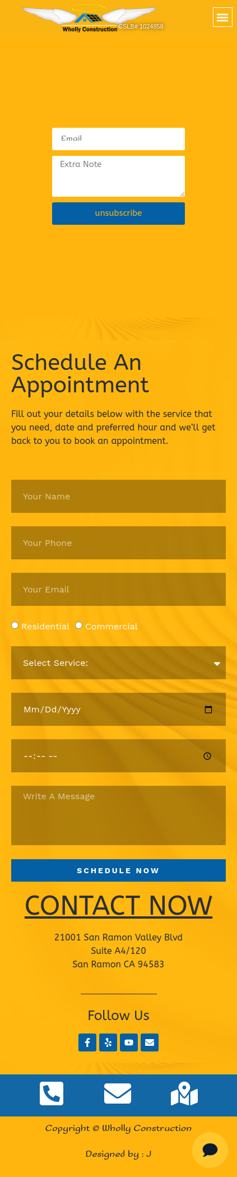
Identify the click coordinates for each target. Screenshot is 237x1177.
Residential (45, 626)
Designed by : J (119, 1154)
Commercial (111, 626)
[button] (223, 17)
